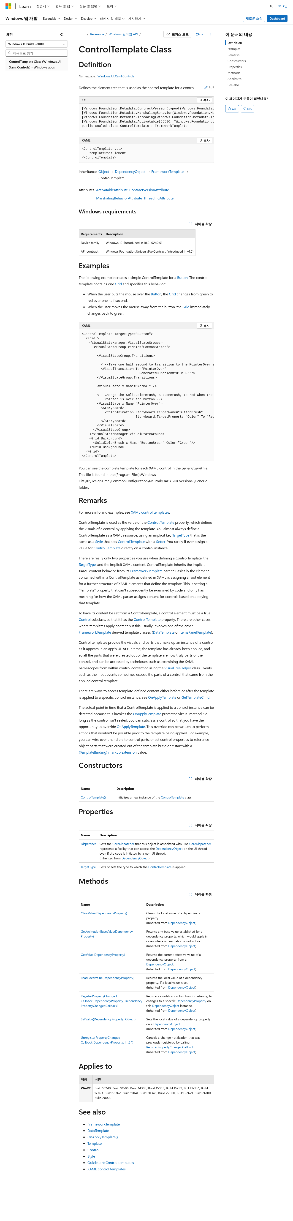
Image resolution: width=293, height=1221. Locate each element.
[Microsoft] (8, 6)
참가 (69, 1207)
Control (85, 619)
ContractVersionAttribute (149, 189)
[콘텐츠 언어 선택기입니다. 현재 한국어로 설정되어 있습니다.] (14, 1196)
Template (94, 1143)
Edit (209, 87)
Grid (118, 283)
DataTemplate (163, 632)
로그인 (283, 6)
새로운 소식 (254, 18)
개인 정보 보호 (88, 1207)
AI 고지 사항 (14, 1207)
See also (233, 85)
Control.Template (160, 522)
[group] (146, 117)
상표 (171, 1207)
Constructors (237, 61)
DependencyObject (130, 171)
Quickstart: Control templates (110, 1162)
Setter (160, 541)
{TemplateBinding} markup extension (108, 752)
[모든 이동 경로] (83, 34)
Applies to (234, 78)
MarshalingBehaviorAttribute (119, 198)
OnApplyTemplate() (102, 1136)
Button (182, 277)
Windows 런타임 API (123, 34)
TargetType (180, 535)
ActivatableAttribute (112, 189)
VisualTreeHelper (177, 667)
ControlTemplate (172, 797)
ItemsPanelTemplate (195, 632)
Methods (234, 73)
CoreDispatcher (123, 844)
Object (103, 171)
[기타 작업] (210, 34)
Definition (235, 43)
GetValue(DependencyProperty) (103, 954)
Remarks (233, 55)
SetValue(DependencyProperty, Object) (108, 1019)
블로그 (52, 1207)
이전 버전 (35, 1207)
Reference (97, 34)
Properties (235, 67)
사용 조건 (155, 1207)
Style (99, 541)
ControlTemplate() (93, 797)
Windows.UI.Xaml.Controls (116, 76)
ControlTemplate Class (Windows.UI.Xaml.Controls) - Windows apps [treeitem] (35, 64)
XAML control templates (150, 512)
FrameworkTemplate (167, 171)
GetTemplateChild (195, 697)
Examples (234, 48)
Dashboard (277, 18)
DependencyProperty (191, 1001)
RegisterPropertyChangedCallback (170, 1047)
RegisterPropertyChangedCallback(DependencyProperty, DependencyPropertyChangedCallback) (111, 1001)
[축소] (62, 34)
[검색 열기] (271, 6)
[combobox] (36, 44)
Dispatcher (88, 844)
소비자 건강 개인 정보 (124, 1207)
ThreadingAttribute (159, 198)
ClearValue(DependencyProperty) (104, 913)
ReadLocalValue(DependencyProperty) (107, 978)
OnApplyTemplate (162, 697)
